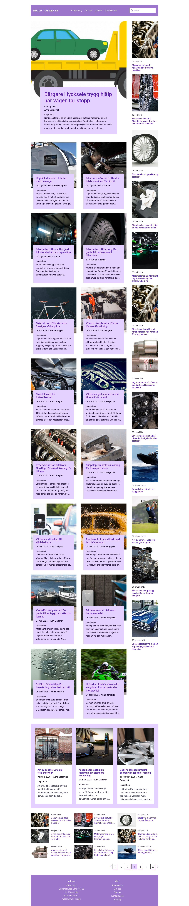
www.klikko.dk (74, 899)
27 (153, 866)
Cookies (98, 10)
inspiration (49, 114)
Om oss (88, 10)
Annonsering (76, 10)
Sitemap (117, 899)
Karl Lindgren (60, 185)
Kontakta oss (111, 10)
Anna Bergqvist (51, 110)
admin (107, 185)
